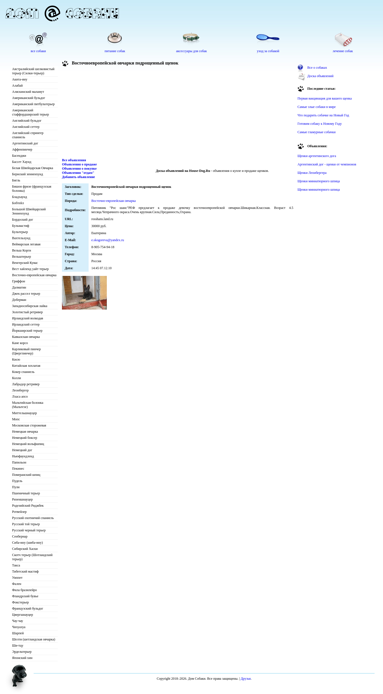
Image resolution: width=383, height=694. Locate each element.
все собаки (38, 51)
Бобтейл (18, 203)
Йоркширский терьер (27, 331)
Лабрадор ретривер (26, 384)
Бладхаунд (19, 197)
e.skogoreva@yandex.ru (107, 240)
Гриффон (18, 281)
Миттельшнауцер (24, 413)
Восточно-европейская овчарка (34, 275)
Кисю (16, 359)
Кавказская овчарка (26, 337)
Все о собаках (317, 68)
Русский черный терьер (29, 530)
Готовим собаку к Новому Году (319, 124)
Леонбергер (20, 390)
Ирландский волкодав (27, 318)
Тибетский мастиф (25, 571)
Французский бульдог (27, 608)
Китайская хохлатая (26, 366)
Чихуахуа (19, 627)
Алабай (17, 85)
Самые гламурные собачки (316, 132)
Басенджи (19, 156)
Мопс (16, 419)
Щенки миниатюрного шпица (318, 181)
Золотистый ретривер (27, 312)
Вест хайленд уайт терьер (30, 269)
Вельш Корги (21, 250)
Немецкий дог (22, 450)
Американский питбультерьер (33, 104)
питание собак (115, 51)
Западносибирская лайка (29, 306)
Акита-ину (19, 79)
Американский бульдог (28, 98)
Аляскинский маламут (28, 92)
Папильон (19, 462)
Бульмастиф (20, 226)
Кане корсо (20, 343)
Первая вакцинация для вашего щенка (324, 98)
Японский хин (22, 658)
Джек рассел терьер (26, 294)
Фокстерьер (20, 602)
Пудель (17, 481)
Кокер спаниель (23, 372)
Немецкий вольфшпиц (28, 444)
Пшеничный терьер (26, 493)
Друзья (246, 679)
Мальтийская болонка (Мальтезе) (27, 405)
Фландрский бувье (25, 596)
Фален (16, 584)
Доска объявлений (320, 76)
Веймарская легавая (26, 244)
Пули (16, 487)
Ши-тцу (17, 645)
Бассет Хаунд (21, 162)
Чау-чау (17, 621)
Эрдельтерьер (22, 652)
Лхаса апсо (20, 396)
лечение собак (343, 51)
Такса (16, 565)
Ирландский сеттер (26, 324)
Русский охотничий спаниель (33, 518)
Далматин (19, 287)
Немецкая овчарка (25, 432)
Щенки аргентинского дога (316, 156)
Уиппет (17, 578)
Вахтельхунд (21, 238)
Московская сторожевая (29, 425)
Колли (16, 378)
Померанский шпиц (26, 475)
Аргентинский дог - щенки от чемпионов (326, 164)
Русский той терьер (26, 524)
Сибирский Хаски (25, 549)
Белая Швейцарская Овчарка (32, 168)
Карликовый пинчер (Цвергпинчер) (26, 351)
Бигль (16, 180)
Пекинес (18, 469)
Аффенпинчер (22, 149)
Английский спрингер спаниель (27, 135)
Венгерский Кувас (25, 263)
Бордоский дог (22, 220)
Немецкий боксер (24, 438)
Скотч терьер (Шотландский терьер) (32, 557)
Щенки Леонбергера (312, 173)
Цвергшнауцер (22, 615)
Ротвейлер (19, 512)
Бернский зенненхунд (27, 174)
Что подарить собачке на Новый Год (323, 115)
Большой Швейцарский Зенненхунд (29, 211)
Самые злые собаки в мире (316, 107)
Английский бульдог (26, 121)
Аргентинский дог (25, 143)
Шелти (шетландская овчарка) (33, 639)
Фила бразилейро (24, 590)
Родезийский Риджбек (28, 506)
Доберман (19, 300)
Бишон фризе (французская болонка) (31, 189)
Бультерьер (20, 232)
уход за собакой (268, 51)
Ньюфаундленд (23, 456)
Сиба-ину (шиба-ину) (27, 543)
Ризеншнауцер (22, 499)
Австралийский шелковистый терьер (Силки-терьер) (33, 71)
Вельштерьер (21, 257)
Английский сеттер (26, 127)
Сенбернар (19, 536)
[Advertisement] (178, 113)
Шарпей (18, 633)
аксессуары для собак (191, 51)
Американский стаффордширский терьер (30, 112)
